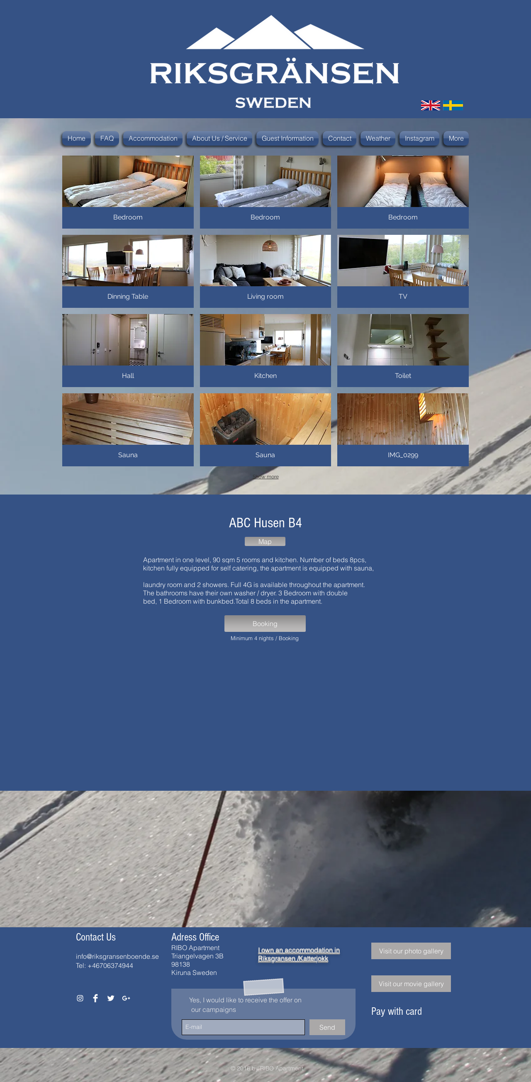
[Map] (265, 541)
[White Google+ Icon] (126, 998)
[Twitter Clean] (111, 998)
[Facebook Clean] (95, 998)
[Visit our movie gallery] (411, 983)
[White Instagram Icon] (80, 998)
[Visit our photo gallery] (411, 951)
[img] (380, 1034)
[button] (128, 192)
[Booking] (265, 623)
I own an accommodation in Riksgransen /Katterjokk (299, 954)
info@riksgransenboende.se (117, 956)
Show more (266, 477)
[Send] (327, 1027)
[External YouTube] (265, 714)
